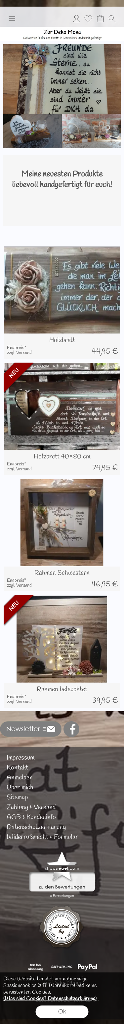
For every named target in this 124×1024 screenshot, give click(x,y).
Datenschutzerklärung (36, 827)
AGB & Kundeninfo (31, 817)
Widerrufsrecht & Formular (42, 837)
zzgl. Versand (19, 353)
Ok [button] (62, 1012)
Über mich (20, 787)
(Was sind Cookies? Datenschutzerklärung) (50, 998)
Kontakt (17, 767)
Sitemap (17, 797)
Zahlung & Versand (31, 807)
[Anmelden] (76, 18)
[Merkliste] (88, 18)
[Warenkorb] (100, 18)
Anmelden (20, 777)
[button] (12, 18)
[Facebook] (71, 729)
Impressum (20, 757)
